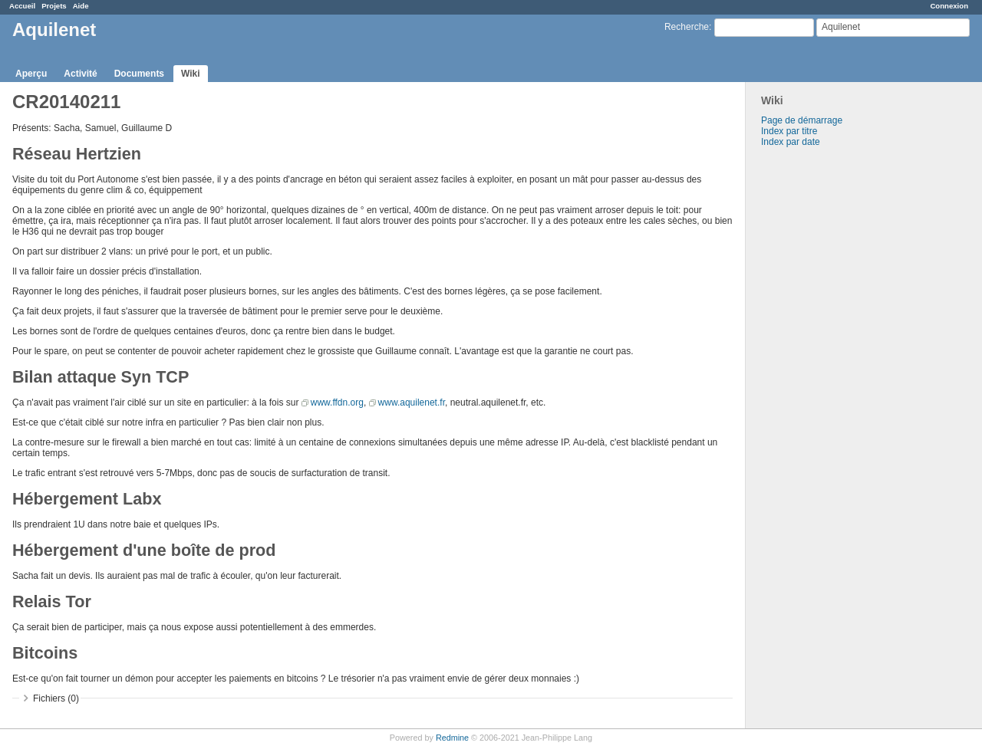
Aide (81, 6)
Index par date (790, 141)
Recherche (686, 26)
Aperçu (31, 73)
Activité (80, 73)
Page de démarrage (801, 120)
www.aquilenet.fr (411, 402)
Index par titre (789, 131)
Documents (139, 73)
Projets (54, 6)
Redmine (452, 737)
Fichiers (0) (56, 698)
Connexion (949, 6)
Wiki (190, 73)
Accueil (22, 6)
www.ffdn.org (337, 402)
